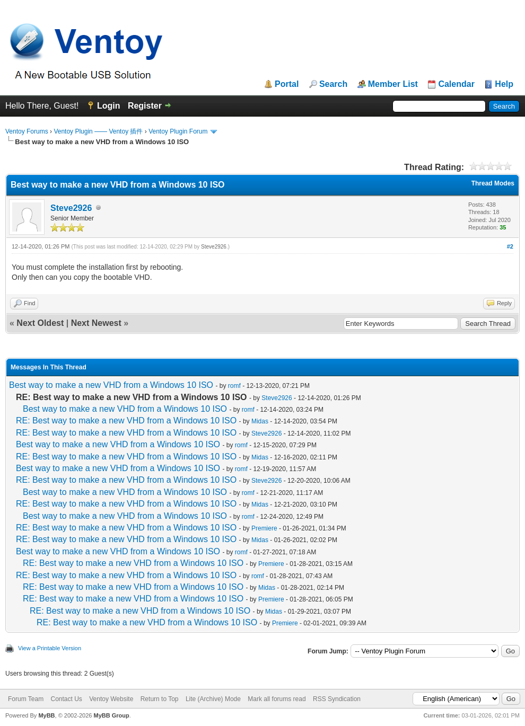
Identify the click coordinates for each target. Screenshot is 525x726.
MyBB (46, 715)
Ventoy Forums (26, 131)
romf (234, 385)
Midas (259, 421)
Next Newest (96, 322)
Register (145, 105)
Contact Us (66, 699)
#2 (510, 246)
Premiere (264, 528)
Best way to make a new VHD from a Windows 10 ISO (111, 384)
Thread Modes (492, 183)
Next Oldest (40, 322)
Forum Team (25, 699)
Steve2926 (71, 208)
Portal (287, 84)
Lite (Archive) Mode (213, 699)
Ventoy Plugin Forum (177, 131)
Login (108, 105)
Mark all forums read (276, 699)
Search (333, 84)
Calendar (456, 84)
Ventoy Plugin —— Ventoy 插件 (98, 131)
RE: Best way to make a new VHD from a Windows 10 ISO (126, 420)
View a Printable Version (49, 648)
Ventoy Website (111, 699)
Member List (393, 84)
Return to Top (160, 699)
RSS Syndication (337, 699)
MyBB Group (111, 715)
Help (504, 84)
